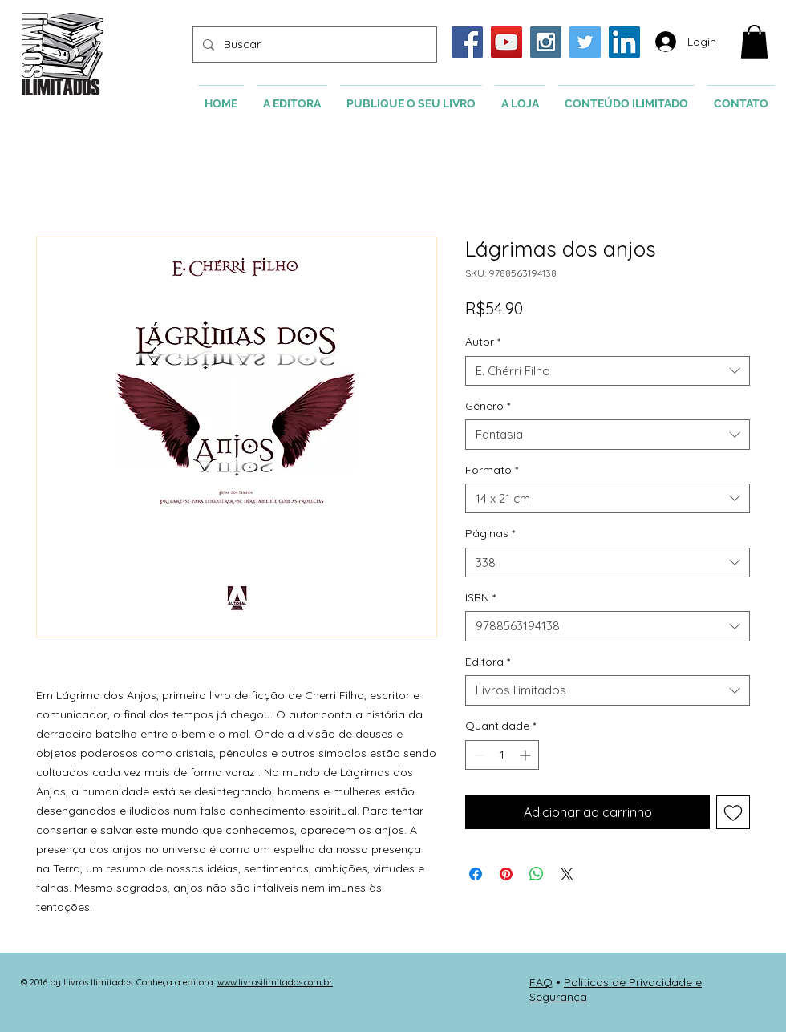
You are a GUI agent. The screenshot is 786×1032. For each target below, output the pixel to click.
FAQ (541, 982)
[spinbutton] (502, 755)
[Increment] (527, 755)
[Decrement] (478, 755)
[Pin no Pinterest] (506, 874)
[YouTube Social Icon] (506, 42)
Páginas (490, 533)
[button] (754, 42)
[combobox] (607, 371)
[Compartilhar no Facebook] (475, 874)
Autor (482, 341)
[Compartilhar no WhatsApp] (536, 874)
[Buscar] (313, 44)
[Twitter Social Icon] (585, 42)
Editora (487, 661)
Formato (491, 470)
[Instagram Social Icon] (545, 42)
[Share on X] (567, 874)
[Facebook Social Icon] (467, 42)
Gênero (487, 406)
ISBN (480, 597)
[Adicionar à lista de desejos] (733, 812)
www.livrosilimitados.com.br (275, 982)
